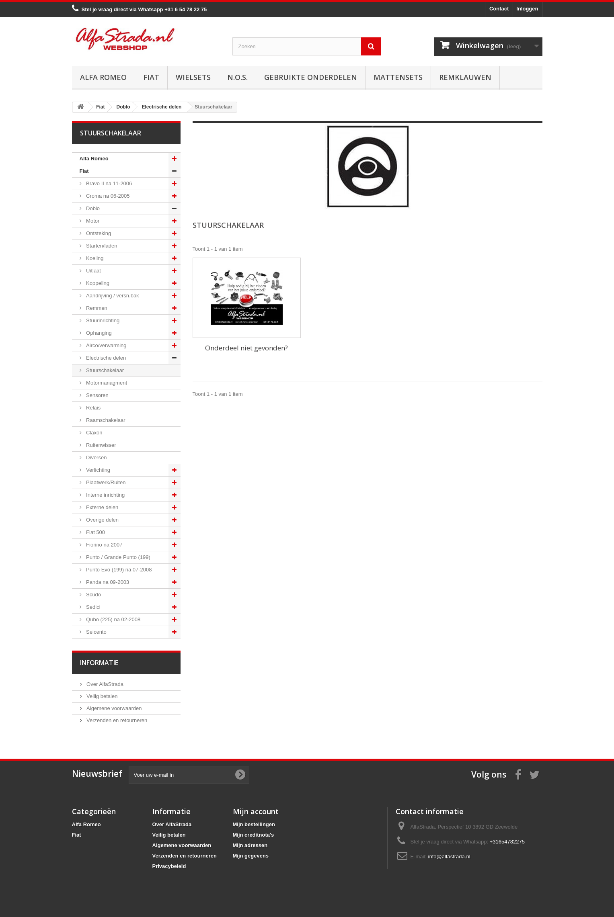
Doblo (92, 208)
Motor (92, 221)
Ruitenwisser (100, 445)
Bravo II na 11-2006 (108, 183)
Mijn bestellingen (254, 824)
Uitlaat (93, 271)
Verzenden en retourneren (116, 720)
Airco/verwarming (106, 345)
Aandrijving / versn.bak (112, 296)
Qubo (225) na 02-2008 (113, 619)
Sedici (93, 607)
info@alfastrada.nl (449, 857)
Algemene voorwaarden (113, 708)
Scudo (93, 595)
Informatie (99, 662)
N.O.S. (237, 77)
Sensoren (97, 395)
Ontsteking (98, 233)
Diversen (96, 457)
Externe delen (102, 507)
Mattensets (398, 77)
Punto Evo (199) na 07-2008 (118, 570)
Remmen (96, 308)
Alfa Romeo (103, 77)
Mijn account (256, 811)
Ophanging (98, 333)
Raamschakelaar (105, 420)
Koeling (94, 258)
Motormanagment (106, 383)
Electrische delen (105, 358)
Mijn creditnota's (253, 835)
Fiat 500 (95, 532)
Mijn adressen (250, 845)
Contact (499, 9)
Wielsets (193, 77)
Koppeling (97, 283)
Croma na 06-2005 (107, 196)
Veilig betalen (101, 696)
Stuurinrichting (102, 320)
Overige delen (102, 520)
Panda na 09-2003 (107, 582)
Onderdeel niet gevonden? (246, 347)
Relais (93, 408)
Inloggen (527, 9)
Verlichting (98, 470)
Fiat (151, 77)
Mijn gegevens (251, 856)
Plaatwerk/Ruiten (105, 482)
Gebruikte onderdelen (310, 77)
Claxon (94, 433)
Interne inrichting (105, 495)
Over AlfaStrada (104, 684)
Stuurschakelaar (104, 370)
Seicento (96, 632)
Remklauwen (465, 77)
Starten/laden (101, 246)
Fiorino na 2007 (104, 545)
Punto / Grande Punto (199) (117, 557)
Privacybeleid (169, 866)
